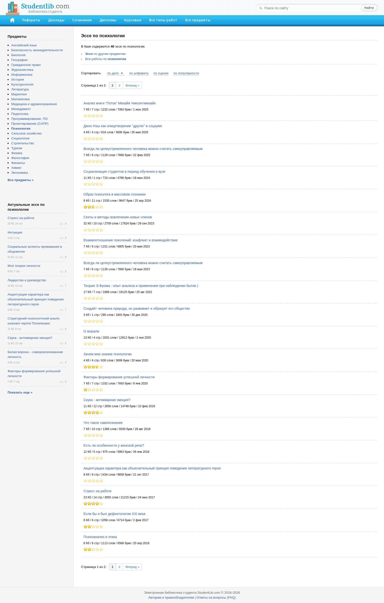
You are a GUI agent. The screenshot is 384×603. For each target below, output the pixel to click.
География (19, 60)
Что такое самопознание (103, 423)
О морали (91, 331)
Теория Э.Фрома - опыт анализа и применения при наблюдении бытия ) (141, 286)
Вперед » (132, 85)
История (17, 79)
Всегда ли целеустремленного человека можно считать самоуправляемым (143, 149)
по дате (113, 73)
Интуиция (15, 232)
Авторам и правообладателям (171, 597)
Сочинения (82, 20)
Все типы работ (163, 20)
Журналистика (22, 70)
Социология (20, 138)
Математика (20, 99)
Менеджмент (21, 109)
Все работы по (105, 59)
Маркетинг (19, 94)
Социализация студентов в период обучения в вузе (124, 171)
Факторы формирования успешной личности (119, 377)
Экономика (19, 172)
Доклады (56, 20)
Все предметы (197, 20)
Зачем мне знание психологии (108, 354)
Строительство (22, 143)
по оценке (161, 73)
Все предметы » (21, 180)
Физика (16, 153)
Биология (18, 55)
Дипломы (107, 20)
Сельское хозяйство (26, 133)
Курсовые (132, 20)
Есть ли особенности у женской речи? (114, 445)
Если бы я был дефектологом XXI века (114, 514)
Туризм (16, 148)
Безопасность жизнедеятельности (37, 50)
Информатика (21, 74)
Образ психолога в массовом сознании (114, 194)
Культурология (22, 84)
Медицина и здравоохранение (34, 104)
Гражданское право (26, 65)
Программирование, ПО (29, 119)
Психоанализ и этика (100, 537)
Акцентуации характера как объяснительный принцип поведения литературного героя (152, 468)
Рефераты (31, 20)
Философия (20, 158)
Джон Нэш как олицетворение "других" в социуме (123, 126)
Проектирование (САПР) (29, 123)
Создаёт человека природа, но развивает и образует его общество (137, 308)
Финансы (18, 163)
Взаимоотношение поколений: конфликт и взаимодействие (131, 240)
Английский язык (23, 45)
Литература (20, 89)
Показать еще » (20, 392)
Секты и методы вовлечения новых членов (118, 217)
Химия (16, 168)
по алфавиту (139, 73)
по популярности (186, 73)
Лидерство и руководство (27, 280)
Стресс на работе (98, 491)
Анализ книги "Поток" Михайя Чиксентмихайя (120, 103)
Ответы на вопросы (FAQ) (216, 597)
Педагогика (19, 114)
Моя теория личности (24, 266)
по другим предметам (105, 54)
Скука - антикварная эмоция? (107, 400)
